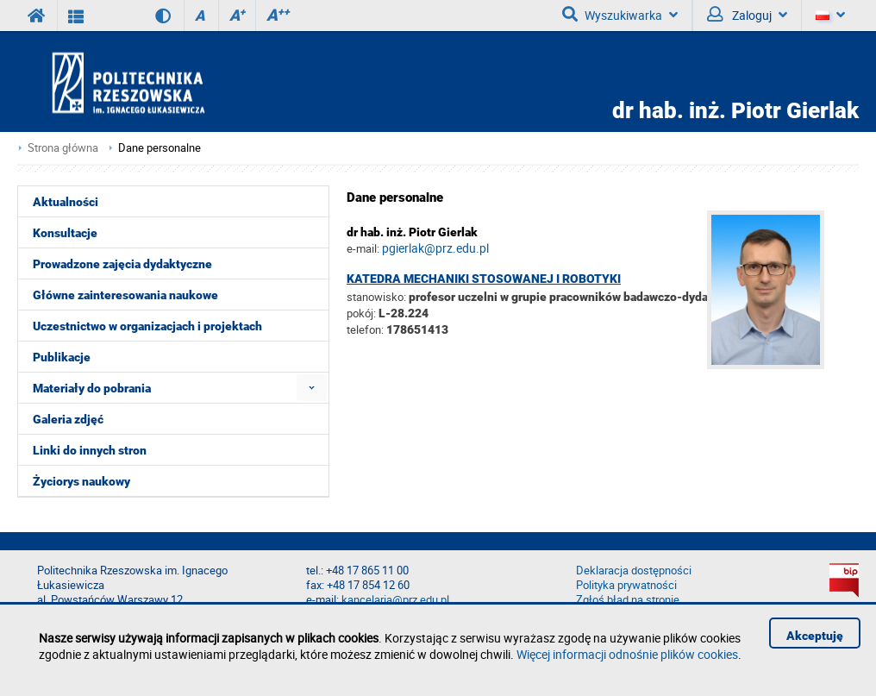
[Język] (830, 15)
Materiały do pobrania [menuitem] (92, 388)
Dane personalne (159, 148)
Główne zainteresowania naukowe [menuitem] (125, 295)
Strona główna (63, 148)
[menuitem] (312, 387)
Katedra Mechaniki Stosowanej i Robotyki (484, 278)
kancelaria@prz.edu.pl (395, 600)
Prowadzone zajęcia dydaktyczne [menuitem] (122, 264)
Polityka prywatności (626, 585)
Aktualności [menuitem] (65, 202)
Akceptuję (814, 636)
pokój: (363, 313)
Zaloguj (747, 14)
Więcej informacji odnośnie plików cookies (627, 654)
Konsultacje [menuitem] (65, 233)
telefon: (365, 329)
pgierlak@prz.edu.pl (435, 248)
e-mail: (363, 248)
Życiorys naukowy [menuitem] (81, 481)
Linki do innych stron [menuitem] (90, 450)
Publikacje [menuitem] (62, 357)
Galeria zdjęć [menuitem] (68, 419)
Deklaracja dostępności (633, 570)
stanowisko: (376, 296)
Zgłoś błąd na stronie (627, 600)
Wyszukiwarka (620, 14)
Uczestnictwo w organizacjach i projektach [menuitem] (147, 326)
